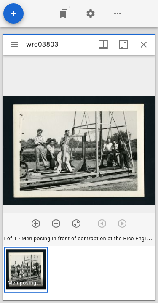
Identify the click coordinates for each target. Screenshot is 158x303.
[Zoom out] (56, 223)
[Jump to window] (64, 13)
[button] (26, 270)
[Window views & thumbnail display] (103, 45)
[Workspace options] (117, 13)
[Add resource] (13, 13)
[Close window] (144, 45)
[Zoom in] (36, 223)
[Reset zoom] (76, 223)
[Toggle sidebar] (14, 45)
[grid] (79, 273)
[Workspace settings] (90, 13)
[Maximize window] (123, 45)
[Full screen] (144, 13)
